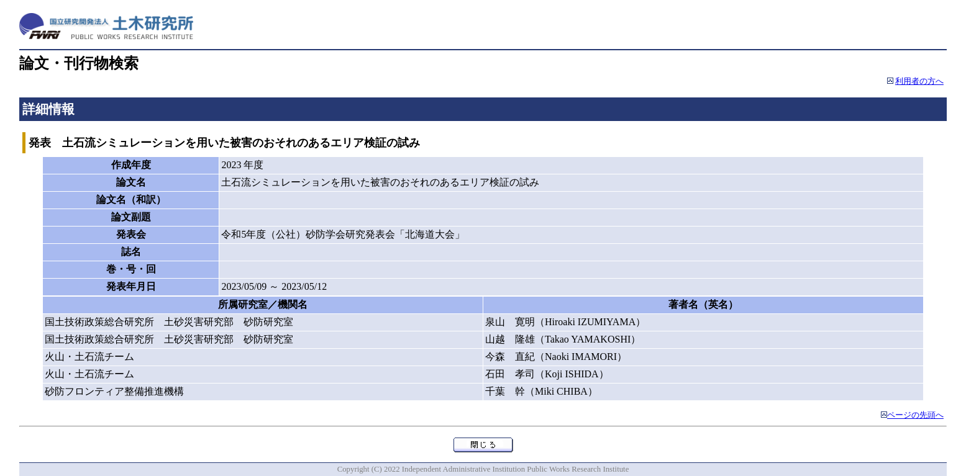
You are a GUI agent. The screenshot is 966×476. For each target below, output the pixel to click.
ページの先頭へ (915, 415)
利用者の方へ (919, 81)
